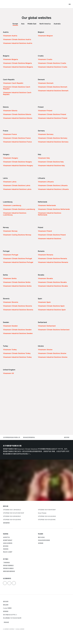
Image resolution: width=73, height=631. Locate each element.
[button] (67, 437)
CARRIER (22, 629)
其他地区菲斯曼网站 (29, 437)
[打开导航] (69, 4)
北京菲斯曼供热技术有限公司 (11, 437)
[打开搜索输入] (66, 4)
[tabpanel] (36, 206)
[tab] (15, 23)
